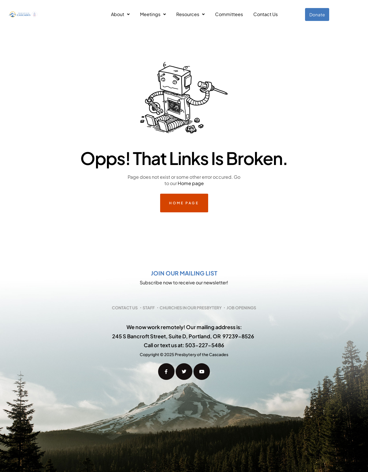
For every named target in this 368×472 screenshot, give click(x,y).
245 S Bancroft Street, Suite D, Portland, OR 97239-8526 (183, 336)
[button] (120, 14)
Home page (191, 183)
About (120, 14)
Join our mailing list (184, 273)
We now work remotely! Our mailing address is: (184, 327)
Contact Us (265, 14)
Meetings (153, 14)
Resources (190, 14)
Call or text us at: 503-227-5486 (184, 345)
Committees (229, 14)
